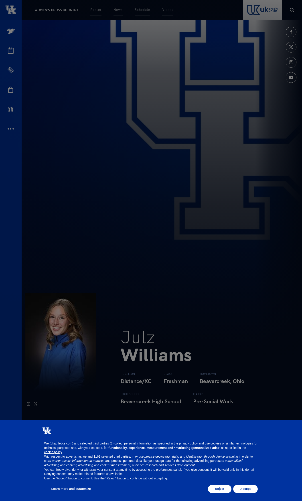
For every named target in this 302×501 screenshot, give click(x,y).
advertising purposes (208, 460)
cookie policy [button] (53, 452)
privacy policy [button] (188, 443)
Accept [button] (245, 489)
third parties (122, 456)
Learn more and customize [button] (71, 489)
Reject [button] (219, 489)
